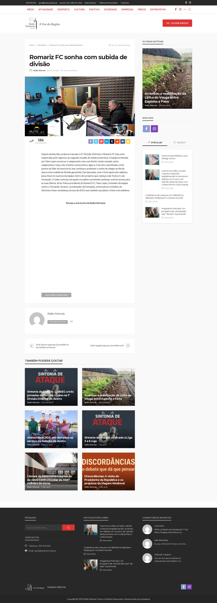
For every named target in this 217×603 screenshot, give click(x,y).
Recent (180, 142)
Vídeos (142, 9)
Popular (155, 142)
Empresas (127, 9)
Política (94, 9)
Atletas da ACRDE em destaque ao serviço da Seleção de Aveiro (50, 439)
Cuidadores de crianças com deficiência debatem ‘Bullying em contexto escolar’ (164, 196)
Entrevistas (158, 9)
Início (30, 9)
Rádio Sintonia (90, 3)
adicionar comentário (57, 295)
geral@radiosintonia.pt (45, 550)
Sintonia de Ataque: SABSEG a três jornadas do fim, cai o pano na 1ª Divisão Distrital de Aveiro (50, 395)
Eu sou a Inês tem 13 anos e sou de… (170, 544)
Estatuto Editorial (56, 587)
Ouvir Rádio (177, 23)
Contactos (125, 3)
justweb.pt (145, 599)
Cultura (79, 9)
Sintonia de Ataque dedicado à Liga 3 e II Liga (108, 439)
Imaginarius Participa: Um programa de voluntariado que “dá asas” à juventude (174, 211)
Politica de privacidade (108, 3)
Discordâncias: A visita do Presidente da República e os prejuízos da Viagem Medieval (104, 480)
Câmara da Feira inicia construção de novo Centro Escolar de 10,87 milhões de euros (49, 480)
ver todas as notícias (58, 322)
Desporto (64, 9)
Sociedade (110, 9)
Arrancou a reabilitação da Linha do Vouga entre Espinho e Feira (107, 397)
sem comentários (70, 70)
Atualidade (45, 9)
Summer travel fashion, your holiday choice (175, 157)
